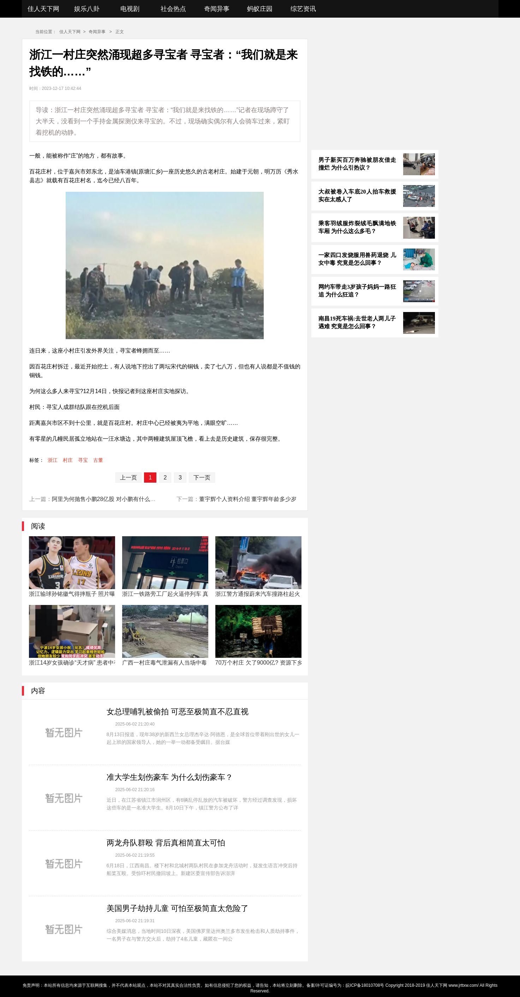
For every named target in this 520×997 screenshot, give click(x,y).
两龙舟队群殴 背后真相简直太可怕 (166, 842)
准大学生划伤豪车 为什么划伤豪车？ (170, 777)
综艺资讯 (303, 8)
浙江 (53, 460)
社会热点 (173, 8)
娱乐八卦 (87, 8)
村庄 (68, 460)
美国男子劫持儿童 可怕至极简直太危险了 (178, 908)
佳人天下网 (43, 8)
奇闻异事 (216, 8)
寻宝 (83, 460)
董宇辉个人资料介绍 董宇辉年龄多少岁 (248, 499)
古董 (98, 460)
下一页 (201, 478)
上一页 (128, 478)
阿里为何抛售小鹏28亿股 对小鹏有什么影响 (106, 499)
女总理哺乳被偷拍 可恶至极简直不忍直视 (178, 711)
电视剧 (129, 8)
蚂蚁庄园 (260, 8)
